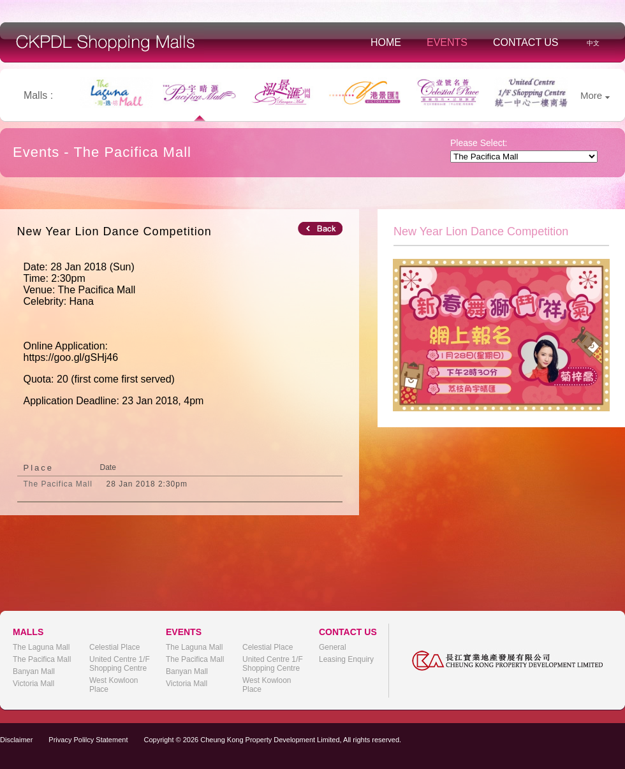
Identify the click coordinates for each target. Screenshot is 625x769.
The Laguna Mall (41, 647)
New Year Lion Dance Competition (114, 231)
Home (386, 42)
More (595, 95)
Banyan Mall (34, 671)
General (332, 647)
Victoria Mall (33, 683)
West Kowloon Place (113, 685)
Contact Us (526, 42)
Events (447, 42)
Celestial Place (114, 647)
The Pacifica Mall (42, 659)
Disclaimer (16, 739)
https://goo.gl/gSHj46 (71, 357)
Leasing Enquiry (346, 659)
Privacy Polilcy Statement (88, 739)
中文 (593, 43)
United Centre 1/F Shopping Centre (119, 664)
